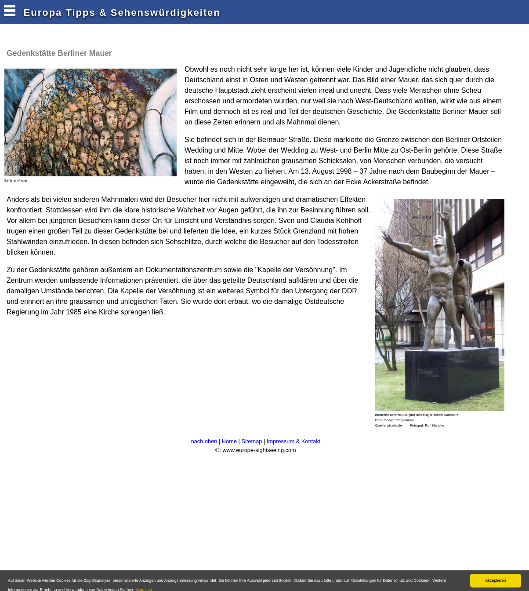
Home (229, 441)
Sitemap (251, 441)
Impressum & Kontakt (293, 441)
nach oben (204, 441)
